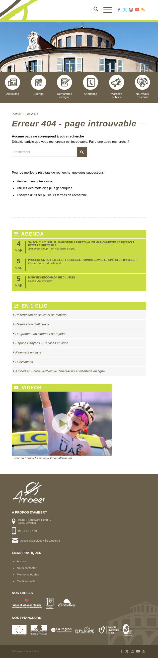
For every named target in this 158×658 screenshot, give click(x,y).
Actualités (12, 85)
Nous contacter (27, 567)
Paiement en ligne (28, 352)
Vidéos (28, 387)
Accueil (21, 561)
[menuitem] (93, 10)
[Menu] (105, 10)
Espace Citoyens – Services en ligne (41, 343)
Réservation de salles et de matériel (41, 315)
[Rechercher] (93, 10)
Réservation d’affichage (32, 324)
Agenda (38, 85)
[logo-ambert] (65, 10)
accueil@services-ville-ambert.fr (40, 540)
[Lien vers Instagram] (131, 10)
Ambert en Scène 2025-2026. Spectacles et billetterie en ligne (60, 371)
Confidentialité (26, 581)
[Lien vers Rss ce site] (143, 10)
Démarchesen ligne (64, 87)
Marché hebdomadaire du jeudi (51, 277)
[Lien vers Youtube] (137, 10)
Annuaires (90, 85)
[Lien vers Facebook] (119, 10)
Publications (24, 362)
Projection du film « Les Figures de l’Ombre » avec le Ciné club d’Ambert (82, 260)
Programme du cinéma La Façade (40, 334)
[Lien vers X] (125, 10)
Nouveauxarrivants (142, 87)
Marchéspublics (116, 87)
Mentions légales (28, 574)
